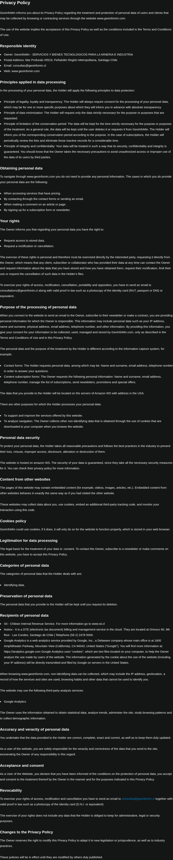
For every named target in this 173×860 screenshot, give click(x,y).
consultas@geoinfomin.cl (138, 798)
